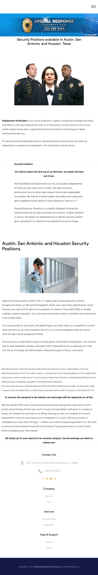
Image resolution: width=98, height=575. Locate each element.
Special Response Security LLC (48, 567)
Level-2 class (84, 426)
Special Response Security (27, 208)
